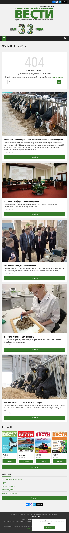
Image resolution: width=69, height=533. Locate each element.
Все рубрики (34, 498)
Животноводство (8, 490)
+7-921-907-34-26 (36, 517)
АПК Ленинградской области (12, 479)
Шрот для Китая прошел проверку (19, 337)
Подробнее (34, 157)
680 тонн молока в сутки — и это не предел (23, 402)
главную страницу (58, 77)
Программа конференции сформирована (21, 201)
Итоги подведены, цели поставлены (20, 265)
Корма (4, 483)
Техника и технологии (9, 493)
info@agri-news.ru (30, 519)
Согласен (49, 527)
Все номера (34, 467)
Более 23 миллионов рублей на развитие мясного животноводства (33, 139)
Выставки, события (8, 486)
